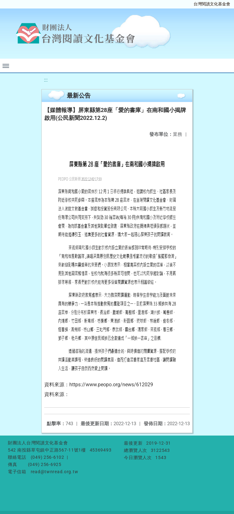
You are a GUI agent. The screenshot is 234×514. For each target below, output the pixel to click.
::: (46, 80)
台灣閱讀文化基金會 (212, 4)
